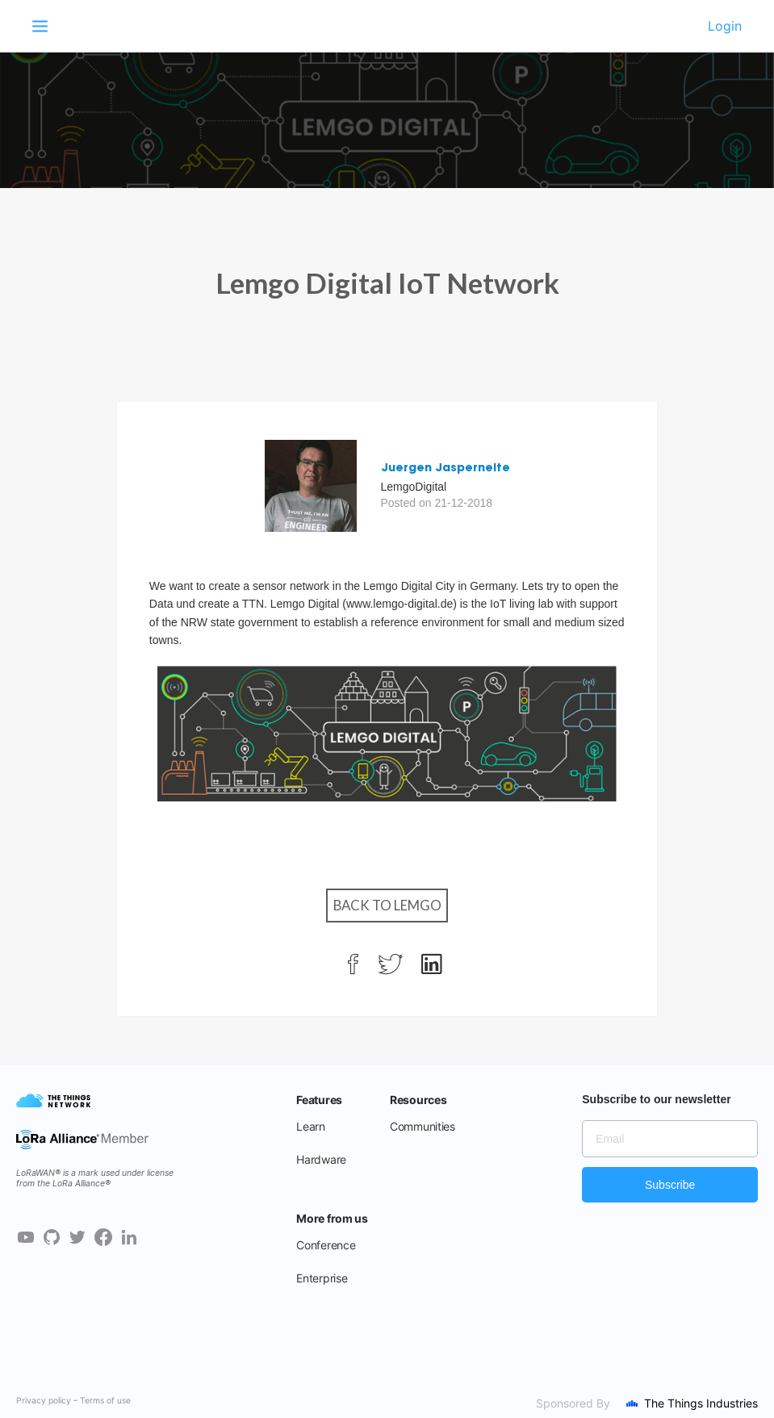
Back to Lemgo (387, 905)
